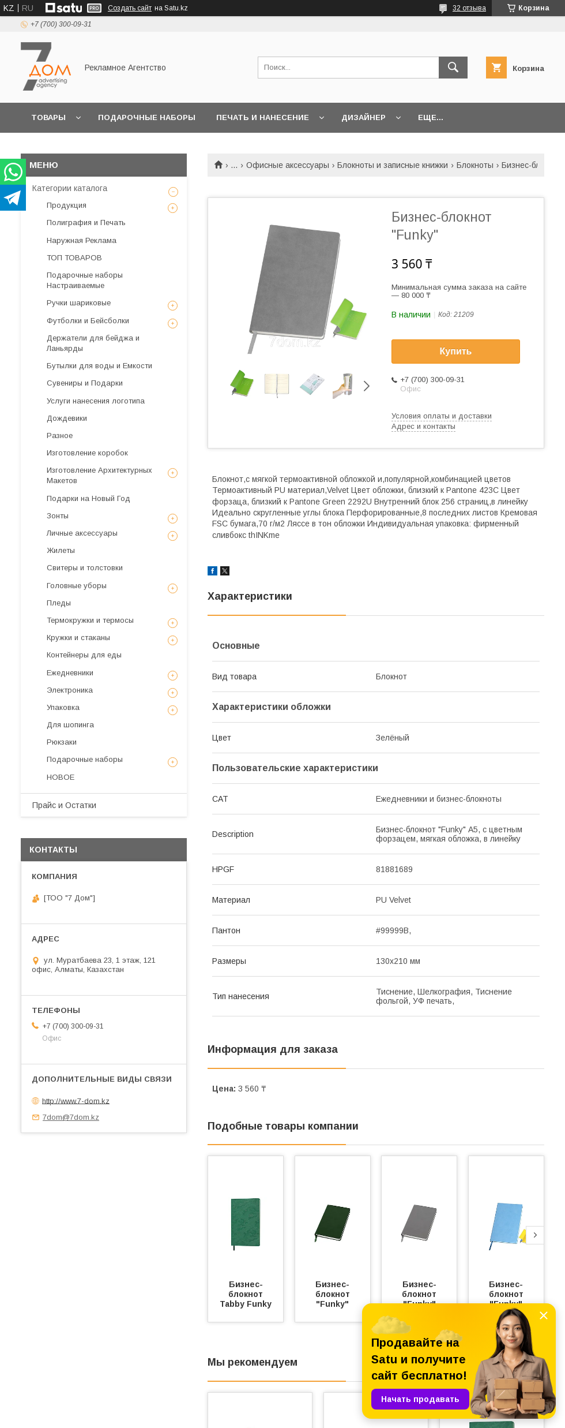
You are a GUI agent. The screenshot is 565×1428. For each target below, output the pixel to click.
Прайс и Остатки (64, 805)
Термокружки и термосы (90, 620)
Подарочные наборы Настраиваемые (85, 280)
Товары (48, 117)
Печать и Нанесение (262, 117)
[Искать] (453, 67)
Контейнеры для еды (84, 655)
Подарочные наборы (146, 117)
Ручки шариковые (79, 302)
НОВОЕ (60, 777)
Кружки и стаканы (78, 637)
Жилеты (61, 550)
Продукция (66, 205)
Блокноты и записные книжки (392, 165)
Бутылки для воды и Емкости (99, 365)
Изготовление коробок (87, 452)
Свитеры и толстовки (85, 567)
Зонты (58, 515)
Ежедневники (70, 672)
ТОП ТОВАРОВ (74, 257)
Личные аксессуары (82, 533)
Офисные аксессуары (287, 165)
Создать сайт (130, 8)
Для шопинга (70, 724)
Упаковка (63, 707)
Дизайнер (363, 117)
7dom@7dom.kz (71, 1117)
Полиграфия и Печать (86, 222)
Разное (60, 435)
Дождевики (67, 418)
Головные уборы (77, 585)
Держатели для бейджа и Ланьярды (93, 343)
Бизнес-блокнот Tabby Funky (246, 1294)
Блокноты (475, 165)
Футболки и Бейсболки (88, 320)
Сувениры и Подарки (85, 383)
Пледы (59, 603)
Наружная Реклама (81, 240)
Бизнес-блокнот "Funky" (333, 1294)
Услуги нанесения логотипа (96, 401)
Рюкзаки (62, 742)
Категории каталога (69, 188)
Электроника (70, 690)
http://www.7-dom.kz (76, 1100)
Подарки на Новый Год (88, 498)
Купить (456, 351)
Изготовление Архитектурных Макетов (99, 475)
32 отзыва (469, 8)
